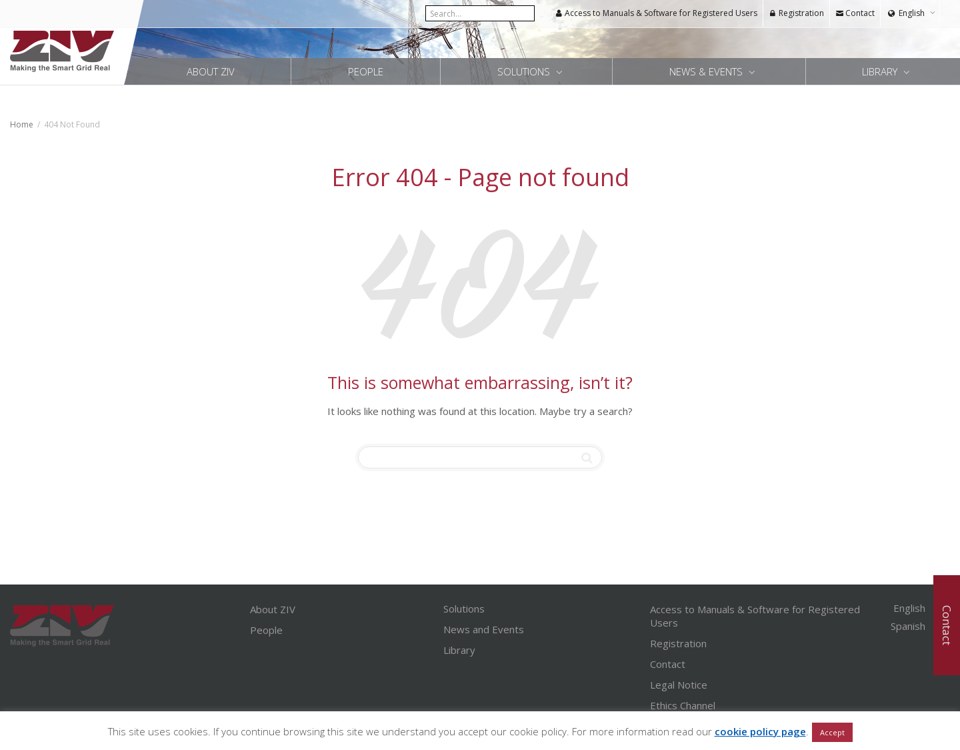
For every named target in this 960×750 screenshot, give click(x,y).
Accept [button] (832, 732)
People (365, 71)
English (912, 13)
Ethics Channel (682, 705)
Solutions (525, 71)
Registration (796, 13)
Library (459, 650)
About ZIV (211, 71)
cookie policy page (760, 731)
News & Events (707, 71)
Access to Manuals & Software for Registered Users (656, 13)
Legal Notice (678, 684)
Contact (855, 13)
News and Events (483, 629)
